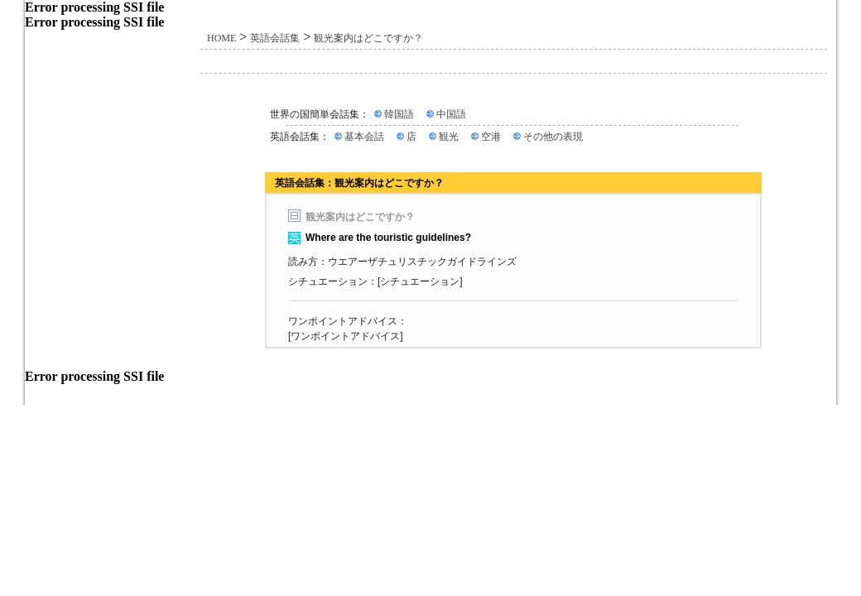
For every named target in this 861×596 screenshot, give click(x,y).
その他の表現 (553, 136)
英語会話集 (275, 38)
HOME (221, 38)
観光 (449, 136)
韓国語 (399, 114)
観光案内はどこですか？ (368, 38)
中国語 (451, 114)
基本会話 (364, 136)
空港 (491, 136)
